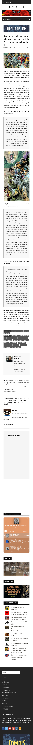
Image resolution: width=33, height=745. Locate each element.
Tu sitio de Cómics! (7, 680)
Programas (5, 672)
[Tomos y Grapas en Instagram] (16, 702)
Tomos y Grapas (16, 347)
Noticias (20, 331)
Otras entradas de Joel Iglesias (19, 370)
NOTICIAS (5, 669)
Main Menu (8, 19)
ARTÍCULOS (5, 656)
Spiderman (7, 347)
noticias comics (18, 340)
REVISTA (4, 677)
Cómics (14, 331)
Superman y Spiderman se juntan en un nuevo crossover (19, 631)
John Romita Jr (23, 338)
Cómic (9, 338)
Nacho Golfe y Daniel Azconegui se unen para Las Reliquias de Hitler (19, 603)
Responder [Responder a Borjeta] (9, 424)
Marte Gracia (8, 340)
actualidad (15, 335)
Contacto (4, 659)
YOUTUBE (5, 683)
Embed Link (5, 661)
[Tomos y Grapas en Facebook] (3, 702)
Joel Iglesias (22, 48)
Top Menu (8, 2)
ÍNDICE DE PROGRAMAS (9, 667)
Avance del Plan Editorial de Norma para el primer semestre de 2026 (18, 624)
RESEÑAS (4, 675)
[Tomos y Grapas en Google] (13, 702)
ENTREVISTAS (6, 664)
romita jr (16, 345)
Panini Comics (13, 342)
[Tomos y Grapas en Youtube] (9, 702)
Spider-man (24, 345)
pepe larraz (22, 342)
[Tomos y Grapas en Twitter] (6, 702)
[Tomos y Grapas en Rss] (20, 702)
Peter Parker (7, 345)
